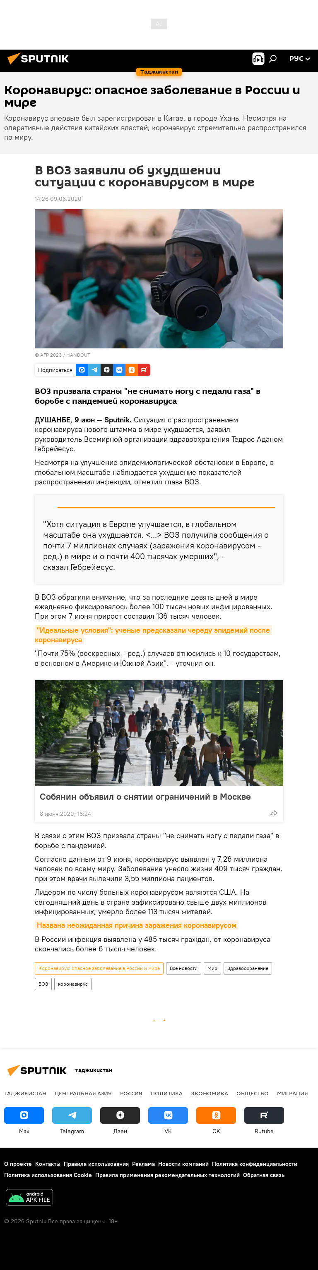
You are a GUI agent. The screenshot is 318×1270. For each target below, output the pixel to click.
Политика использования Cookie (48, 1175)
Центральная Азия (83, 1093)
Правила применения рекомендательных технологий (167, 1175)
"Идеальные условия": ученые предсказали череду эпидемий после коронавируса (153, 634)
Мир (212, 968)
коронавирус (73, 984)
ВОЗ (43, 984)
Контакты (47, 1164)
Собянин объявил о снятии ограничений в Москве (145, 796)
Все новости (184, 968)
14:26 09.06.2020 (58, 199)
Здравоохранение (247, 968)
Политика (167, 1093)
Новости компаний (183, 1164)
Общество (252, 1093)
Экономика (209, 1093)
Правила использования (96, 1164)
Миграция (292, 1093)
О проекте (18, 1164)
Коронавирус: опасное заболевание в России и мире (99, 968)
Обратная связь (263, 1175)
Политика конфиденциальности (254, 1164)
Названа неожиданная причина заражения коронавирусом (136, 925)
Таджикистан (25, 1093)
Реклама (143, 1164)
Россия (131, 1093)
